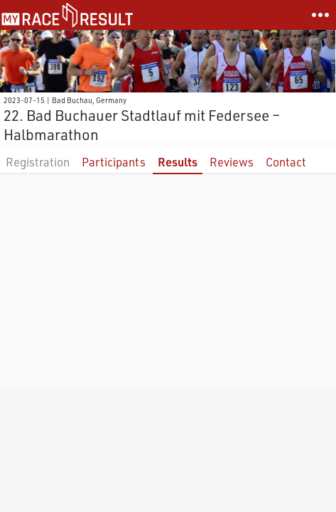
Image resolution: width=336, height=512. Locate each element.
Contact (286, 161)
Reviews (232, 161)
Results (177, 161)
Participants (114, 161)
